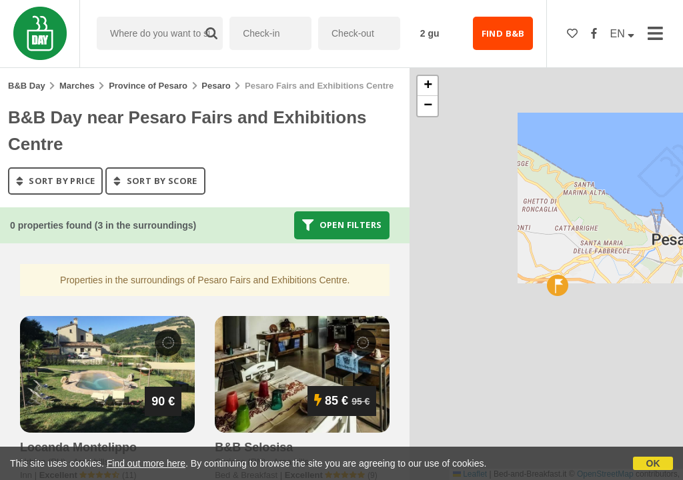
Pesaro (215, 86)
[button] (557, 285)
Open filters (342, 225)
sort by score (155, 181)
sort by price (55, 181)
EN (622, 33)
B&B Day (26, 86)
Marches (77, 86)
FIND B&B (503, 33)
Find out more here (146, 463)
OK (653, 463)
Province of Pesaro (148, 86)
